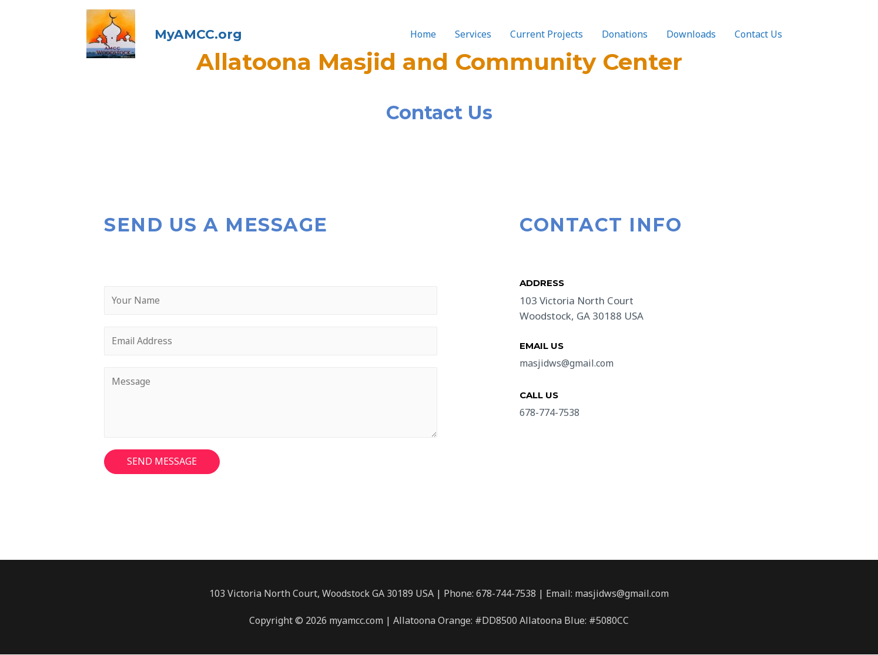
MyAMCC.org (183, 31)
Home (423, 31)
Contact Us (758, 31)
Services (473, 31)
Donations (625, 31)
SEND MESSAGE (162, 462)
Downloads (691, 31)
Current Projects (546, 31)
